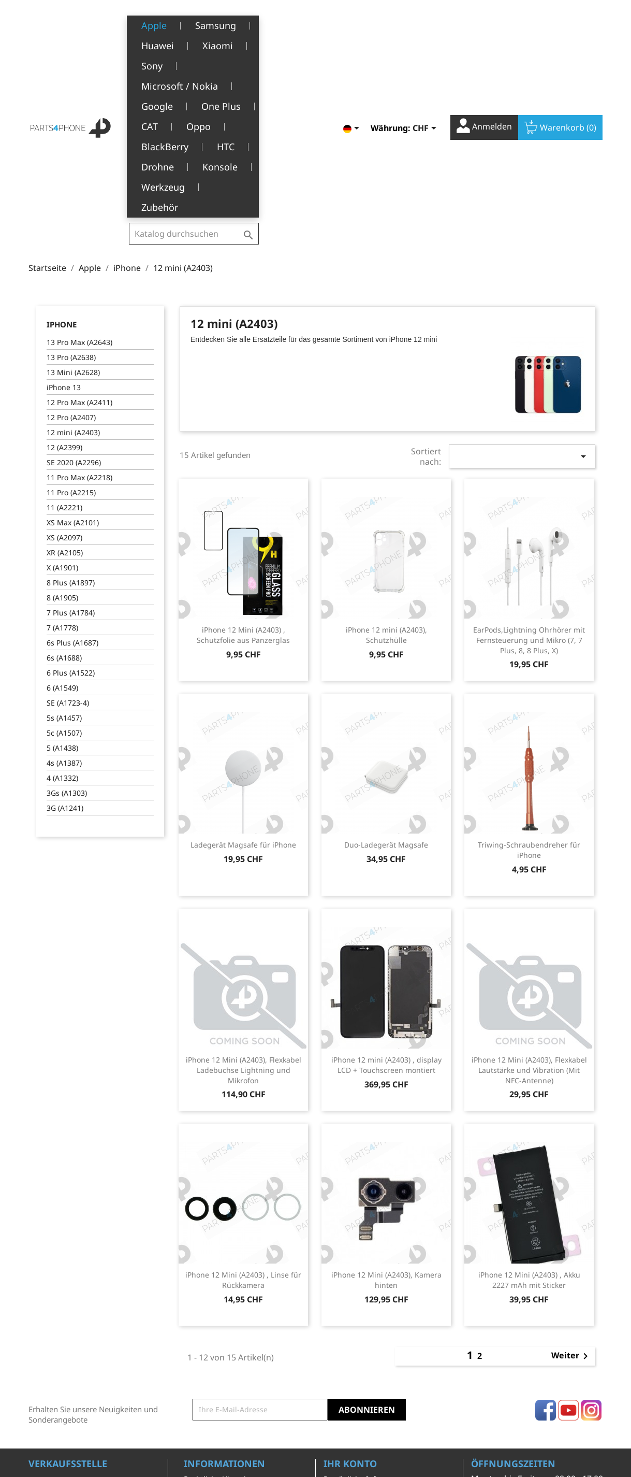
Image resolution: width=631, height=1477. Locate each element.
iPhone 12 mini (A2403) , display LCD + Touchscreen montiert (386, 901)
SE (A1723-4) (68, 539)
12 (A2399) (64, 284)
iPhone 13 (64, 223)
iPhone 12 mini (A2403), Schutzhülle (386, 471)
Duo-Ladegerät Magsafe (386, 681)
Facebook (545, 1246)
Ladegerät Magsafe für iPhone (243, 681)
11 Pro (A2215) (71, 329)
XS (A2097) (64, 374)
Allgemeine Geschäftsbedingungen (225, 1336)
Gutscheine (343, 1379)
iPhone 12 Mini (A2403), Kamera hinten (386, 1116)
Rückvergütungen (355, 1347)
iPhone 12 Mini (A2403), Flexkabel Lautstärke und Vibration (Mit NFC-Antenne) (529, 906)
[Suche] (194, 23)
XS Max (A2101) (73, 359)
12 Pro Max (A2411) (79, 238)
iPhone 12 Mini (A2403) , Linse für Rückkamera (243, 1116)
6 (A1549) (62, 524)
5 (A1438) (62, 584)
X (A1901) (62, 404)
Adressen (340, 1363)
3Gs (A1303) (67, 629)
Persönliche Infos (354, 1315)
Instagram (591, 1246)
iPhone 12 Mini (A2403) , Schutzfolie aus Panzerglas (243, 471)
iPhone (62, 160)
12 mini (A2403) (73, 269)
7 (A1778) (62, 464)
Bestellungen (347, 1331)
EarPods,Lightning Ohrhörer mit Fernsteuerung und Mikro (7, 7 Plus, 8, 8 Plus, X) (529, 476)
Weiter (571, 1192)
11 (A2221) (64, 344)
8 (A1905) (62, 434)
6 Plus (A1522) (71, 509)
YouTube (568, 1246)
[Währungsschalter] (426, 24)
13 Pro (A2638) (71, 193)
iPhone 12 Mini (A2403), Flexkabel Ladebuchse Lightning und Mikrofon (243, 906)
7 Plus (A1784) (71, 449)
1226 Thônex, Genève (67, 1347)
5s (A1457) (64, 554)
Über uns (200, 1358)
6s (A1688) (64, 494)
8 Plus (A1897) (71, 419)
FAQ (191, 1390)
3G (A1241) (65, 644)
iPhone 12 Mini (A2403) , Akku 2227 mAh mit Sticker (529, 1116)
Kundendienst (208, 1374)
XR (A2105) (65, 389)
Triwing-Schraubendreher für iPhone (529, 686)
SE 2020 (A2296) (74, 299)
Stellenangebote (212, 1406)
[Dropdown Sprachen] (353, 24)
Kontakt (197, 1421)
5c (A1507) (64, 569)
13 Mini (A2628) (73, 208)
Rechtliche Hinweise (219, 1315)
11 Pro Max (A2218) (79, 314)
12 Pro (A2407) (71, 254)
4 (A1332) (62, 614)
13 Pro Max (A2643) (79, 178)
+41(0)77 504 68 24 (64, 1362)
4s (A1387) (64, 599)
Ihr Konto (350, 1300)
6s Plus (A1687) (72, 479)
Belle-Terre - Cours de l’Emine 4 (83, 1332)
